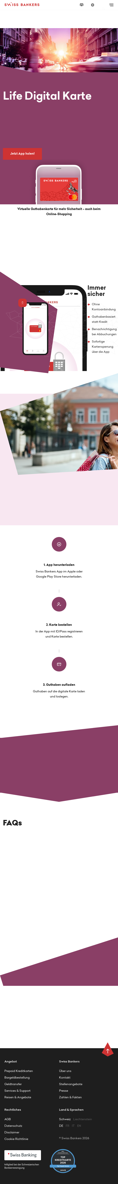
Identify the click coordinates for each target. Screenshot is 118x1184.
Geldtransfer (13, 1084)
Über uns (65, 1071)
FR (68, 1126)
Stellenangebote (70, 1084)
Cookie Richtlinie (16, 1139)
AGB (7, 1119)
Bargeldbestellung (17, 1077)
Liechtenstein (82, 1119)
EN (79, 1126)
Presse (63, 1091)
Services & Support (17, 1091)
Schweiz (65, 1119)
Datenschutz (13, 1126)
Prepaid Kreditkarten (18, 1071)
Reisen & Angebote (17, 1097)
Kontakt (64, 1077)
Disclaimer (11, 1132)
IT (73, 1126)
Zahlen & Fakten (70, 1097)
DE (61, 1126)
